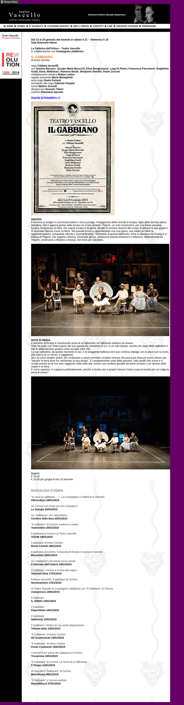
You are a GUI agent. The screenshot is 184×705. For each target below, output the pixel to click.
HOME (10, 26)
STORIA (21, 26)
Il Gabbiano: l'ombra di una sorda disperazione (57, 625)
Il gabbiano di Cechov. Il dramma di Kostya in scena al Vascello (67, 551)
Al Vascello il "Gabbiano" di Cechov (51, 671)
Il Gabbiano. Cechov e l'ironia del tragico (54, 570)
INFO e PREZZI (81, 26)
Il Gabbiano (37, 597)
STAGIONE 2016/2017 (58, 26)
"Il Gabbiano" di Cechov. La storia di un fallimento (59, 661)
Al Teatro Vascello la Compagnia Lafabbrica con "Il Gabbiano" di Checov (72, 588)
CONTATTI (98, 26)
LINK (109, 26)
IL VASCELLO (36, 26)
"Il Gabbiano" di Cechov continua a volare (54, 524)
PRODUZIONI (149, 26)
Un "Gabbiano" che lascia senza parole (53, 561)
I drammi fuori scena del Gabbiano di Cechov (56, 652)
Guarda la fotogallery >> (45, 97)
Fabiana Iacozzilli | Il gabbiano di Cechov (54, 579)
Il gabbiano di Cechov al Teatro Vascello (53, 533)
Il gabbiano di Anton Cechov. (47, 542)
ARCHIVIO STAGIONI (127, 26)
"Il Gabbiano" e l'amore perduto (49, 680)
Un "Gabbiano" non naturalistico (49, 515)
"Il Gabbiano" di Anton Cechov (48, 634)
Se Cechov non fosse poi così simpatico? (54, 506)
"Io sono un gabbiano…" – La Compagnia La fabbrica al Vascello (67, 496)
